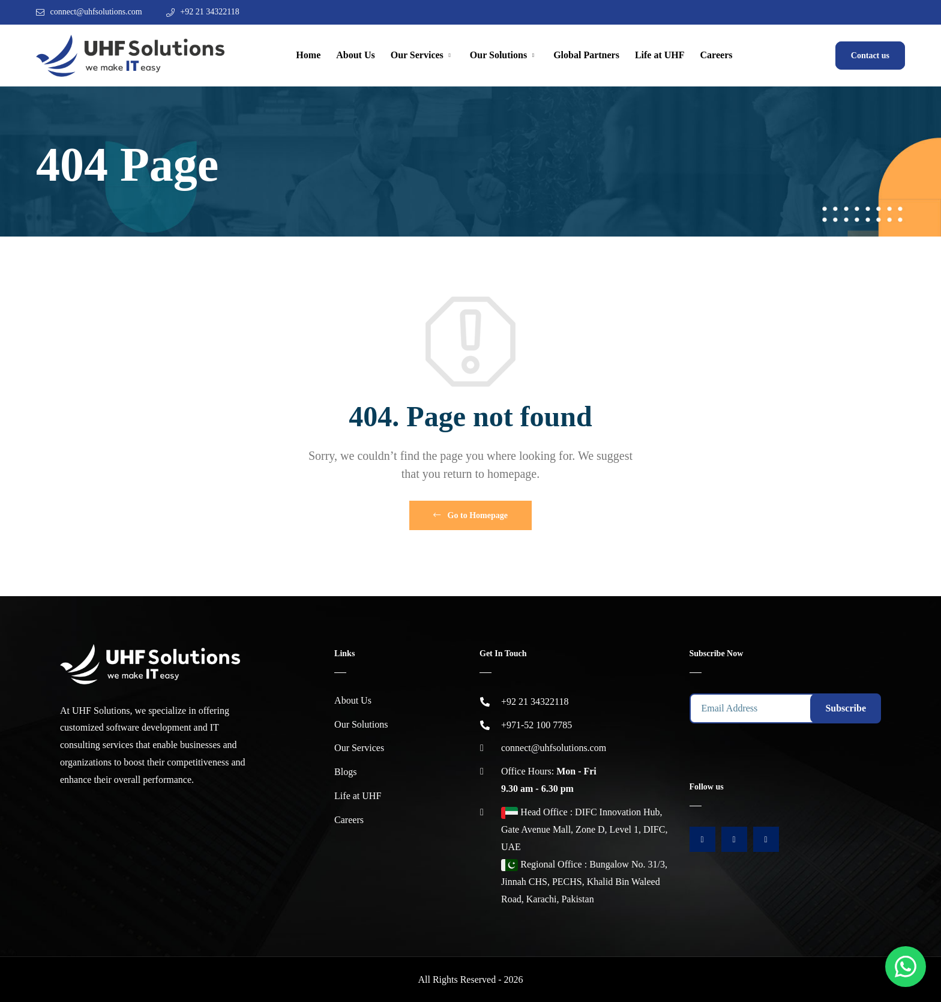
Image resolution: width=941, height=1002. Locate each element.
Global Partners (586, 55)
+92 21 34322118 (209, 11)
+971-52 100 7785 (536, 725)
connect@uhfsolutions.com (96, 11)
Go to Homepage (470, 515)
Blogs (345, 772)
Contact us (870, 55)
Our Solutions (498, 55)
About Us (355, 55)
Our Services (417, 55)
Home (308, 55)
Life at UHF (660, 55)
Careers (716, 55)
